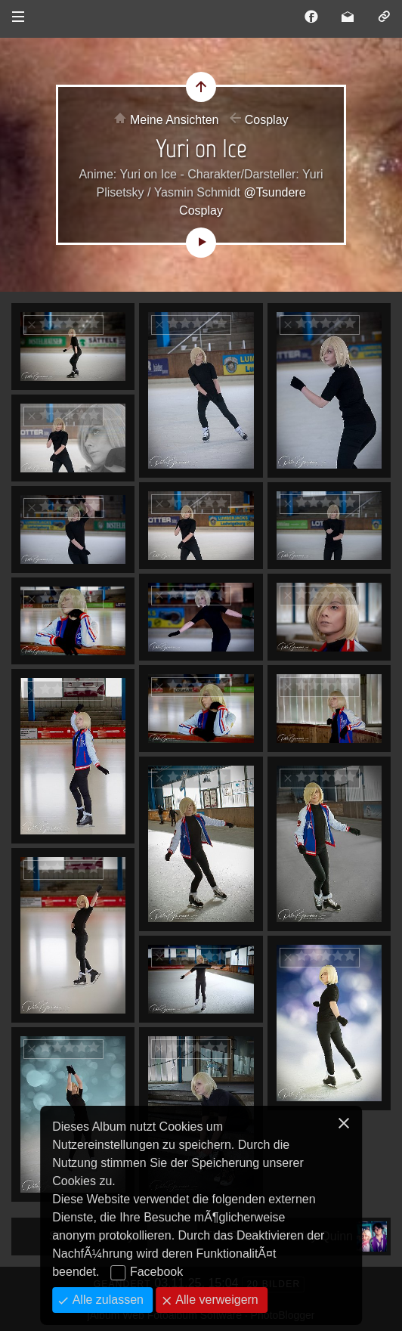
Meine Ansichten (174, 119)
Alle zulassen (106, 1299)
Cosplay (267, 119)
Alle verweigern (215, 1299)
